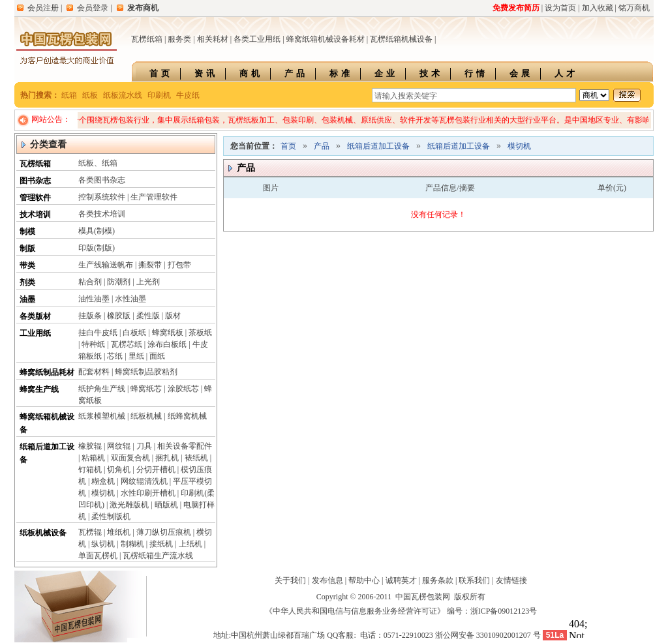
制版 (27, 248)
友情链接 (511, 580)
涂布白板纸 (167, 344)
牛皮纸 (188, 95)
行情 (476, 73)
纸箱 (69, 95)
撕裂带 (150, 264)
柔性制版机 (110, 516)
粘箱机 (93, 457)
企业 (386, 73)
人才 (566, 73)
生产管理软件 (153, 197)
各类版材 (35, 316)
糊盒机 (103, 481)
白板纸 (134, 332)
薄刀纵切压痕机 (163, 532)
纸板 (90, 95)
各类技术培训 (101, 213)
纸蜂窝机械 (187, 416)
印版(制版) (96, 247)
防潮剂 (118, 281)
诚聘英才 (401, 580)
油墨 (27, 299)
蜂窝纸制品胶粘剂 (146, 371)
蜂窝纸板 (167, 332)
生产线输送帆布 (105, 264)
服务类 (179, 39)
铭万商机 (634, 7)
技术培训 (35, 214)
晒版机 (166, 504)
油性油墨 (94, 298)
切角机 (118, 469)
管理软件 (35, 197)
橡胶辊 (90, 446)
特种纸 (93, 344)
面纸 (157, 356)
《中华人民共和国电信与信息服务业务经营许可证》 (355, 611)
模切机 (103, 493)
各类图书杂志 (101, 180)
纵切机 (103, 543)
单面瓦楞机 (97, 555)
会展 (521, 73)
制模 (27, 231)
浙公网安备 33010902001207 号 (488, 635)
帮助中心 (364, 580)
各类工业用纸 (257, 39)
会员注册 (43, 7)
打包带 (179, 264)
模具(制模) (96, 230)
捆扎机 (167, 457)
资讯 (206, 73)
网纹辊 (118, 446)
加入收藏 (597, 7)
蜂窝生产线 (39, 389)
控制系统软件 (101, 197)
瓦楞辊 (90, 532)
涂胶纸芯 (183, 388)
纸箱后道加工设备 (378, 146)
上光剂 (148, 281)
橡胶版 (118, 315)
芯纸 (115, 356)
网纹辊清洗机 (144, 481)
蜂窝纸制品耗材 (47, 372)
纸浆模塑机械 (101, 416)
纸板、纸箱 (97, 163)
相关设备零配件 (184, 446)
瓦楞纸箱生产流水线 (158, 555)
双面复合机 (130, 457)
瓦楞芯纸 (126, 344)
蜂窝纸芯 (146, 388)
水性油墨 (130, 298)
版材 (173, 315)
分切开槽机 (155, 469)
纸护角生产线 (101, 388)
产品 (296, 73)
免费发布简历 (516, 7)
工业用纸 (35, 333)
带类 (27, 265)
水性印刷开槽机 (148, 493)
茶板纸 (200, 332)
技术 (431, 73)
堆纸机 (118, 532)
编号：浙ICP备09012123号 (492, 611)
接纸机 (161, 543)
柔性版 (148, 315)
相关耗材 (212, 39)
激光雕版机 (129, 504)
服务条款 (437, 580)
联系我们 (474, 580)
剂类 (27, 282)
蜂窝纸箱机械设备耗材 (325, 39)
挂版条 (90, 315)
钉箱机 (90, 469)
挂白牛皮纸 (97, 332)
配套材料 (94, 371)
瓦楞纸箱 (146, 39)
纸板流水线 (122, 95)
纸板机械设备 (43, 532)
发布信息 (327, 580)
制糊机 (132, 543)
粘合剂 (90, 281)
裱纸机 (196, 457)
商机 (251, 73)
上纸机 (190, 543)
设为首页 (560, 7)
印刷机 (159, 95)
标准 (341, 73)
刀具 (144, 446)
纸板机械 (146, 416)
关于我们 (290, 580)
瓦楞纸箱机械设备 (401, 39)
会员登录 (92, 7)
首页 (161, 73)
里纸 (136, 356)
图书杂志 (35, 180)
